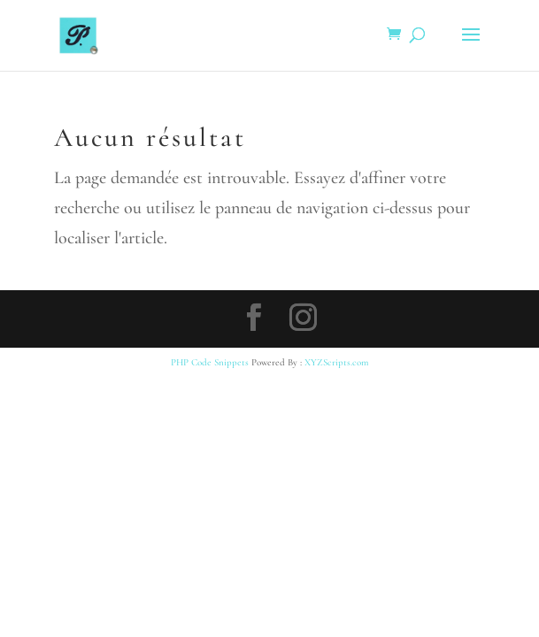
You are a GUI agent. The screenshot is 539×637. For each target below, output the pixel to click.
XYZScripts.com (336, 362)
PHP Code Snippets (210, 362)
